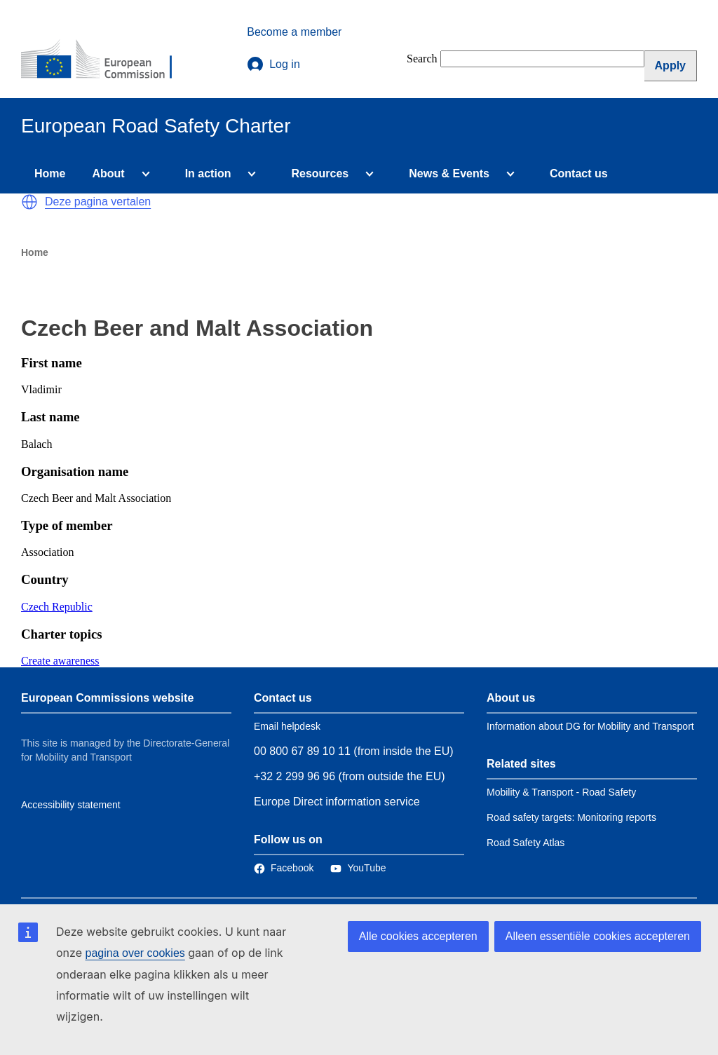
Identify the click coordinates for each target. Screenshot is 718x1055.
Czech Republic (57, 607)
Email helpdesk (287, 726)
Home (49, 173)
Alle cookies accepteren (418, 936)
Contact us (579, 173)
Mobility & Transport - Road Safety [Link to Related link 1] (561, 792)
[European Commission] (106, 60)
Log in (273, 64)
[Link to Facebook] (283, 868)
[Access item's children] (143, 173)
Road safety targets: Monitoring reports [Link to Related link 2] (571, 817)
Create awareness (60, 661)
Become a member (294, 32)
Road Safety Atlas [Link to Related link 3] (525, 842)
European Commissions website (107, 698)
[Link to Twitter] (358, 868)
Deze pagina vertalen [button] (98, 201)
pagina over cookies (134, 953)
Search (422, 58)
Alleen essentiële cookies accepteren (598, 936)
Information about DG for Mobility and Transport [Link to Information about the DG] (590, 726)
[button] (29, 201)
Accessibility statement (71, 804)
